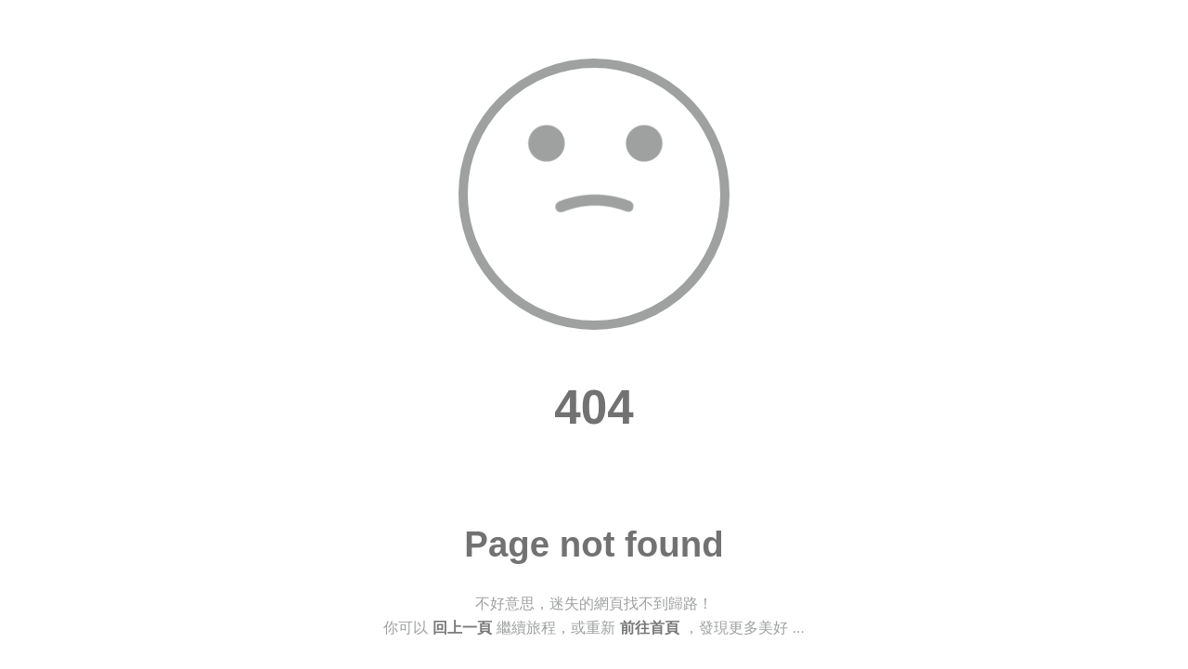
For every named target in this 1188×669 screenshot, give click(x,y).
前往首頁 (649, 628)
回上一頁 (462, 628)
